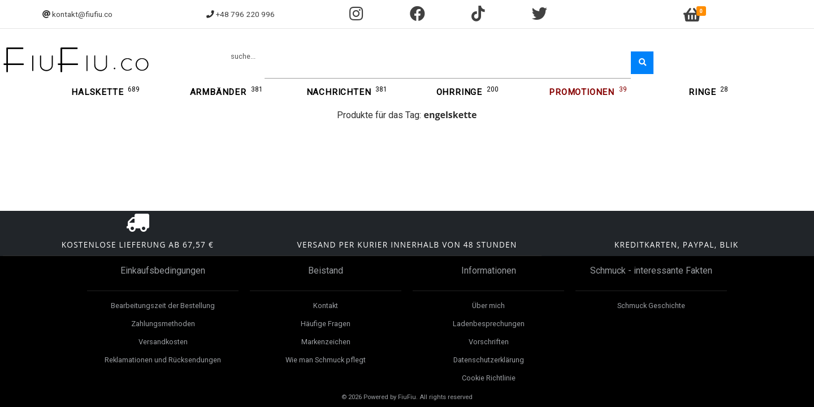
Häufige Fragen (325, 323)
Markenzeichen (325, 341)
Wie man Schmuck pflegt (325, 360)
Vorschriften (489, 341)
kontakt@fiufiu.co (82, 14)
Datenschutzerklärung (488, 360)
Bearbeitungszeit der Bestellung (163, 305)
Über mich (488, 305)
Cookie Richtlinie (489, 378)
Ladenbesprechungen (489, 323)
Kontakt (325, 305)
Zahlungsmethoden (163, 323)
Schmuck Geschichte (651, 305)
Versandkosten (163, 341)
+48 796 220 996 (245, 14)
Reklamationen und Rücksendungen (163, 360)
